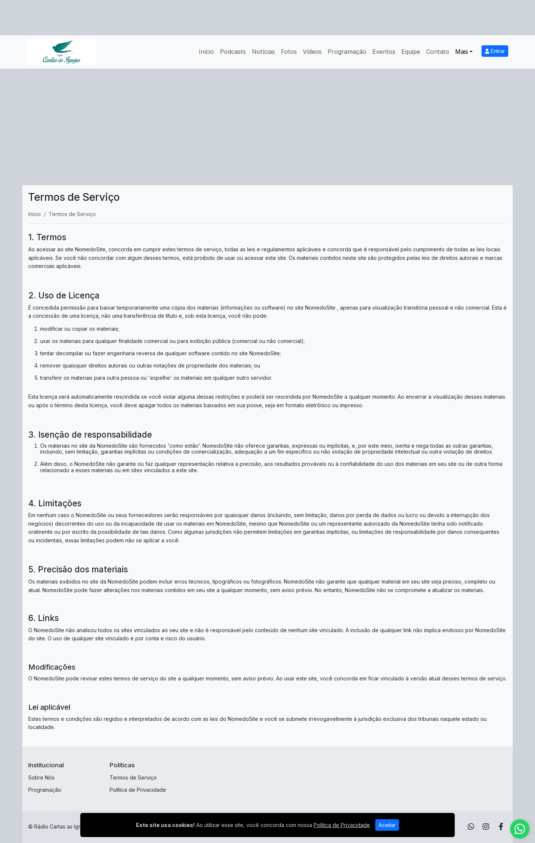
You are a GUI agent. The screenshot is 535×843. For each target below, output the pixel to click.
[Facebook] (501, 826)
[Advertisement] (267, 124)
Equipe (410, 51)
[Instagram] (486, 826)
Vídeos (312, 51)
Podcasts (233, 51)
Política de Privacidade (138, 790)
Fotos (289, 51)
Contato (437, 51)
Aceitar (387, 825)
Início (206, 51)
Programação (347, 51)
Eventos (383, 51)
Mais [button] (461, 51)
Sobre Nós (41, 777)
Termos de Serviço (133, 777)
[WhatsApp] (471, 826)
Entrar (495, 51)
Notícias (263, 51)
